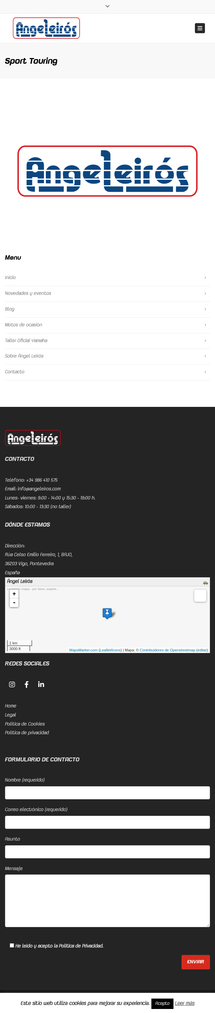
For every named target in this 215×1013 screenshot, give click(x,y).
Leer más (185, 1003)
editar (202, 650)
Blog (9, 309)
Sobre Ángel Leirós (24, 356)
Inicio (10, 277)
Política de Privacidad (80, 946)
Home (10, 706)
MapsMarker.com (83, 650)
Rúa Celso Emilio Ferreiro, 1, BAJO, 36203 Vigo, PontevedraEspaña (39, 563)
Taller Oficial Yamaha (26, 340)
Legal (10, 715)
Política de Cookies (25, 724)
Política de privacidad (27, 733)
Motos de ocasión (23, 325)
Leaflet (105, 650)
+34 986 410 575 (42, 480)
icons (116, 650)
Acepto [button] (162, 1004)
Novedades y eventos (28, 293)
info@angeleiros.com (39, 489)
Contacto (14, 372)
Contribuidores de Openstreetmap (167, 650)
